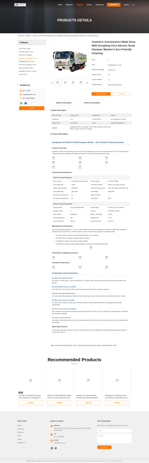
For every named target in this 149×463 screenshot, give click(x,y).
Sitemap (38, 461)
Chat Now (113, 4)
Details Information (64, 103)
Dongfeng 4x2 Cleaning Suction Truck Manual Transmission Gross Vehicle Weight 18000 (116, 397)
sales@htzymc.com (29, 94)
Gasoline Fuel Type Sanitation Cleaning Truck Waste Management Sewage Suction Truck (88, 397)
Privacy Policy (31, 461)
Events (89, 5)
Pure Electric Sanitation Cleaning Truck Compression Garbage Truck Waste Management (30, 397)
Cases (19, 439)
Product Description (92, 103)
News (19, 436)
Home (60, 5)
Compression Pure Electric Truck (66, 345)
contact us (104, 447)
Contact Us (100, 5)
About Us (69, 5)
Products (79, 5)
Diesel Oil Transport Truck (87, 345)
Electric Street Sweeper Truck (107, 345)
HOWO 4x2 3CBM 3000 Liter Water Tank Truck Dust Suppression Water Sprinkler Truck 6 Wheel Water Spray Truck (59, 397)
